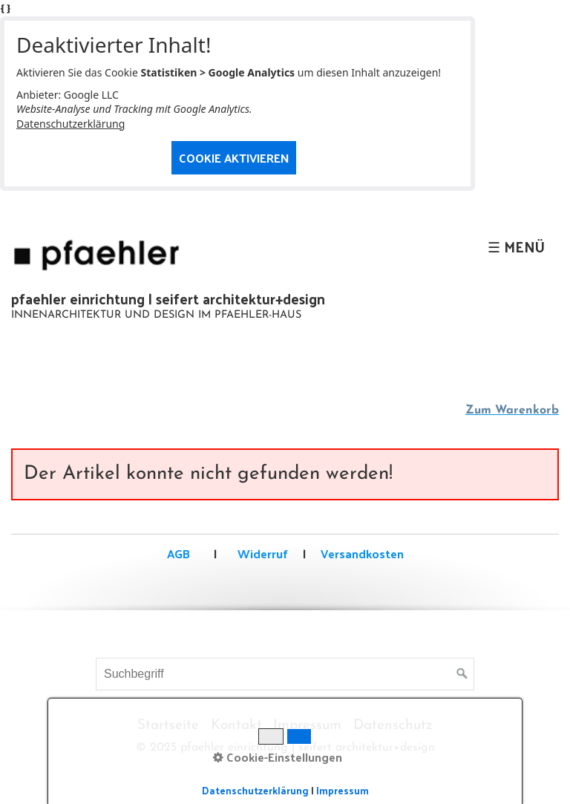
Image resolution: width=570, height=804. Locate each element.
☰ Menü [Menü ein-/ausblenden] (516, 246)
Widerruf (261, 553)
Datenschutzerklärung (70, 124)
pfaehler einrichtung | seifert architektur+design (168, 298)
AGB (178, 553)
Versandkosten (362, 553)
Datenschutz (393, 726)
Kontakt (236, 726)
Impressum (307, 726)
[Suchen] (462, 674)
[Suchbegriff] (285, 674)
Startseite (168, 726)
